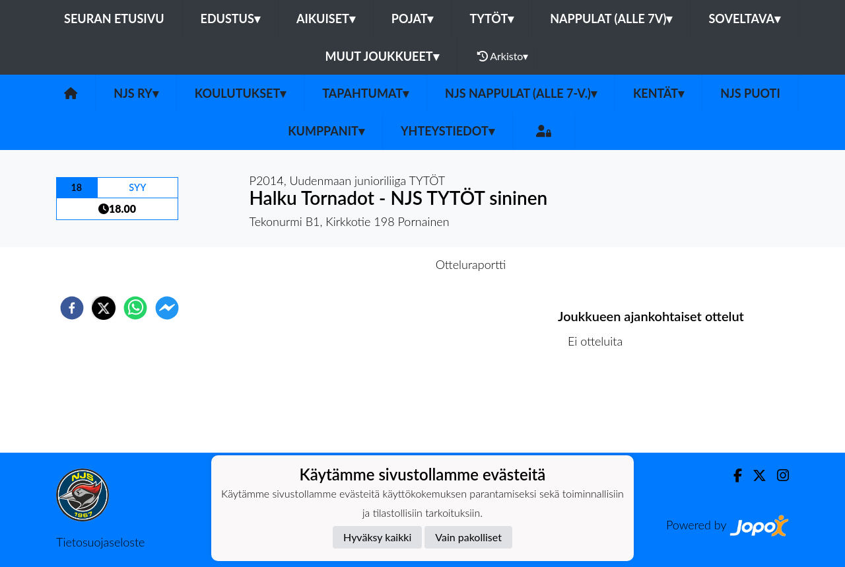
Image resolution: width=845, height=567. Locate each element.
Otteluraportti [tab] (471, 264)
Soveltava (744, 18)
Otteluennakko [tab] (377, 264)
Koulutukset (240, 93)
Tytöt (491, 18)
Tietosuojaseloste (100, 542)
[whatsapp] (135, 308)
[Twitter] (754, 475)
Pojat (412, 18)
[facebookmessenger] (167, 308)
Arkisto (503, 56)
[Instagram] (777, 475)
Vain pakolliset (468, 537)
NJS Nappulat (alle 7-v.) (521, 93)
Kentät (658, 93)
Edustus (230, 18)
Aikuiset (325, 18)
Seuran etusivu (114, 18)
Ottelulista (600, 408)
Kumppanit (326, 131)
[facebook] (72, 308)
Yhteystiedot (447, 131)
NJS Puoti (750, 93)
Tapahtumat (365, 93)
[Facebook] (732, 475)
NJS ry (136, 93)
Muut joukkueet (382, 56)
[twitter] (104, 308)
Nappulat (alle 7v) (611, 18)
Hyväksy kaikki (377, 537)
